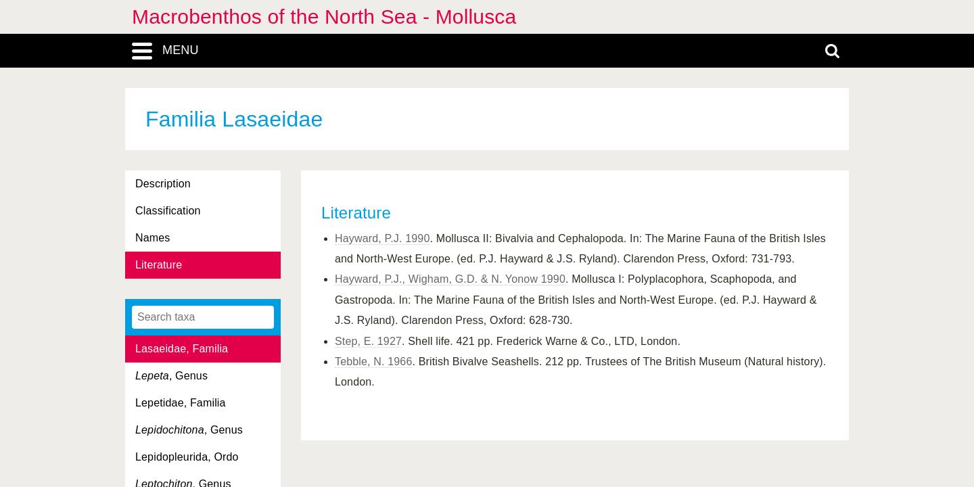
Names (152, 238)
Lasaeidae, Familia (181, 348)
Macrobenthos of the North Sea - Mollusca (324, 16)
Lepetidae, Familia (180, 403)
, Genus (171, 375)
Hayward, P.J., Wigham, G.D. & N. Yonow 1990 (450, 279)
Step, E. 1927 (368, 341)
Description (163, 183)
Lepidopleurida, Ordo (187, 457)
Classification (168, 210)
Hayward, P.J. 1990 (382, 238)
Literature (158, 265)
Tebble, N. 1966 (373, 361)
